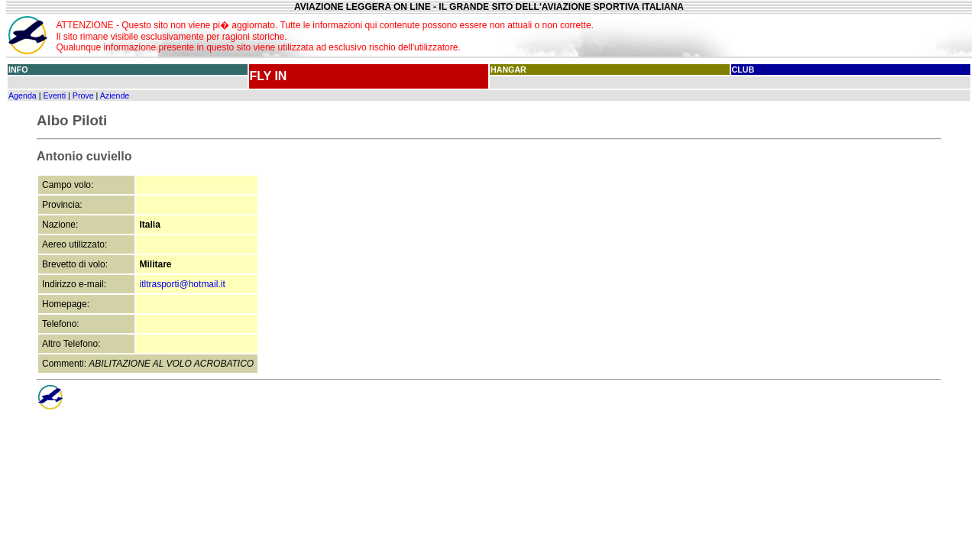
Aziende (115, 95)
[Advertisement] (817, 35)
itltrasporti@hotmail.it (182, 284)
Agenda (22, 95)
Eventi (54, 95)
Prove (83, 95)
